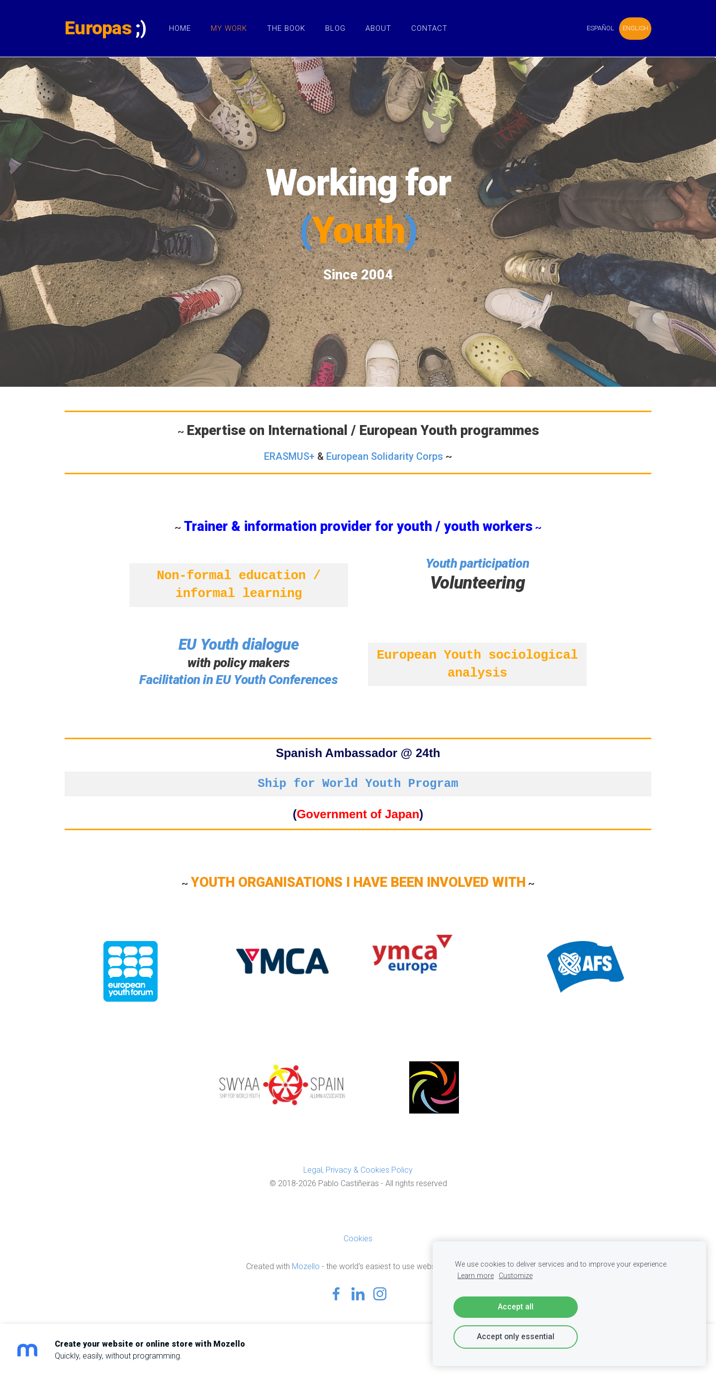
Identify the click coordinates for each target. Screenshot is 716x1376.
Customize (516, 1276)
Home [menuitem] (180, 28)
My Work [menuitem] (229, 28)
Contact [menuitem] (429, 28)
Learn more (475, 1276)
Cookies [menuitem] (358, 1238)
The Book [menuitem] (286, 28)
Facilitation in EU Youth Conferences (238, 679)
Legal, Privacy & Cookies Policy (358, 1170)
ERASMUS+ (289, 456)
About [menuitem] (378, 28)
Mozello (306, 1266)
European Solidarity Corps (384, 456)
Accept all (516, 1306)
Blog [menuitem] (335, 28)
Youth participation (478, 563)
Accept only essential (515, 1336)
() (358, 230)
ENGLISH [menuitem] (635, 28)
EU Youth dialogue (239, 644)
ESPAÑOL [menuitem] (600, 28)
